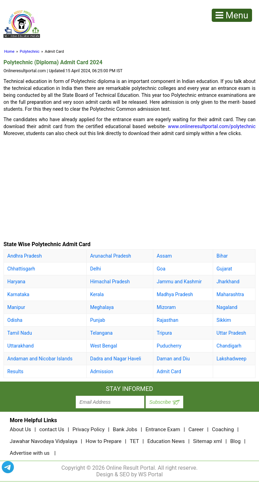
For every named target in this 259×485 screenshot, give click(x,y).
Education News (166, 441)
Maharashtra (230, 294)
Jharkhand (228, 281)
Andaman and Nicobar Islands (40, 358)
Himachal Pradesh (110, 281)
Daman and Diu (173, 358)
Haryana (16, 281)
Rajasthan (167, 320)
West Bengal (103, 346)
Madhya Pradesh (175, 294)
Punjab (97, 320)
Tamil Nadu (19, 333)
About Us (20, 429)
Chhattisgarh (21, 268)
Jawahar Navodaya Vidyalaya (44, 441)
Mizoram (166, 307)
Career (196, 429)
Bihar (222, 256)
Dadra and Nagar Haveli (115, 358)
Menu (232, 15)
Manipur (16, 307)
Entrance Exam (162, 429)
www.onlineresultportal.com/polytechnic (212, 126)
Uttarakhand (20, 346)
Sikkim (224, 320)
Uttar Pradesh (231, 333)
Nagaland (227, 307)
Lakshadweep (231, 358)
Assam (164, 256)
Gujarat (224, 268)
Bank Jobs (125, 429)
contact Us (51, 429)
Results (15, 371)
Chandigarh (229, 346)
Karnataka (18, 294)
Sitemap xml (207, 441)
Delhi (95, 268)
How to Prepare (103, 441)
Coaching (223, 429)
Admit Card (169, 371)
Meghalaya (102, 307)
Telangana (101, 333)
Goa (161, 268)
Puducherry (169, 346)
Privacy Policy (88, 429)
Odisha (14, 320)
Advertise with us (30, 453)
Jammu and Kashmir (179, 281)
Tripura (164, 333)
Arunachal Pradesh (110, 256)
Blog (235, 441)
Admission (101, 371)
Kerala (97, 294)
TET (134, 441)
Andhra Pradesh (24, 256)
